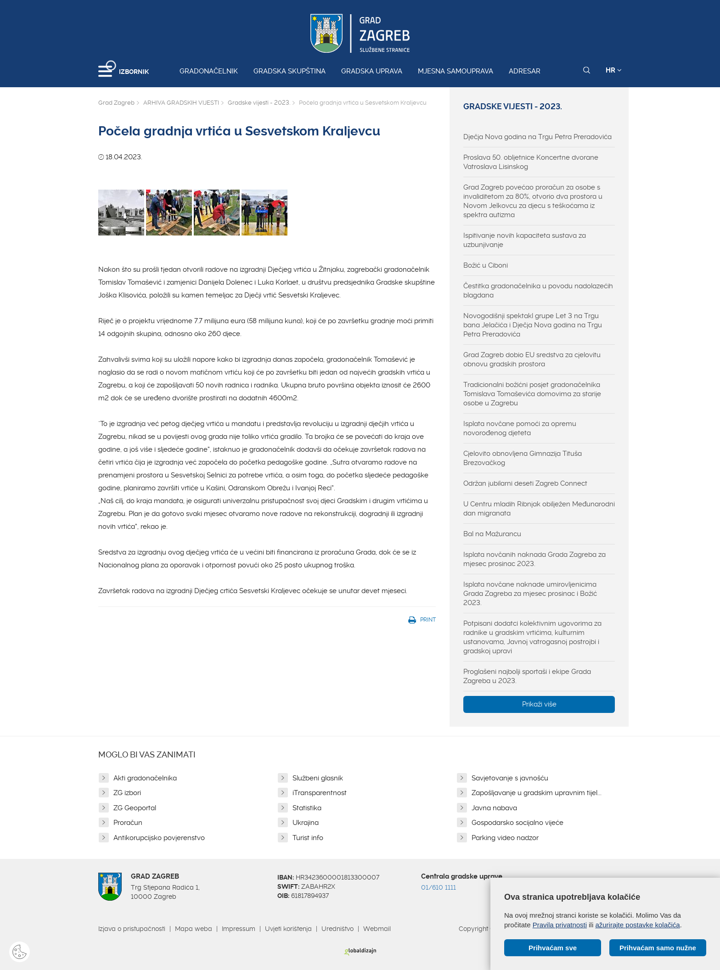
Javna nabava (494, 808)
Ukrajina (305, 823)
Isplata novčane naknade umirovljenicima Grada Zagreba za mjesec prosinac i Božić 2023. (530, 593)
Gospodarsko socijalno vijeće (517, 823)
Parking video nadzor (505, 838)
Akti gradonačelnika (145, 778)
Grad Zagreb (116, 102)
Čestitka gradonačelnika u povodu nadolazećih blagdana (538, 290)
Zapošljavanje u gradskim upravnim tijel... (537, 793)
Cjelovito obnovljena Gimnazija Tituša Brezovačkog (522, 458)
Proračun (127, 823)
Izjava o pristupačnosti (131, 928)
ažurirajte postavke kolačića (637, 925)
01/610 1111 (438, 887)
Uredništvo (337, 928)
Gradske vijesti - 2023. (259, 102)
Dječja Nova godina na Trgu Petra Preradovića (537, 137)
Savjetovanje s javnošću (510, 778)
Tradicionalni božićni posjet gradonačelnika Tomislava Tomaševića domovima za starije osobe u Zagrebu (532, 394)
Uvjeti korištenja (288, 928)
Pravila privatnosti (560, 925)
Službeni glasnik (317, 778)
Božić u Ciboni (485, 265)
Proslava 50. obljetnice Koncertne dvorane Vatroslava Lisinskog (530, 162)
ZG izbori (127, 793)
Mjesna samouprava (455, 71)
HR (614, 70)
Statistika (306, 808)
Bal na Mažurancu (492, 534)
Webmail (377, 928)
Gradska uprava (371, 71)
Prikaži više (539, 704)
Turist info (307, 838)
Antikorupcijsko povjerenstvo (159, 838)
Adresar (524, 71)
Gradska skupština (289, 71)
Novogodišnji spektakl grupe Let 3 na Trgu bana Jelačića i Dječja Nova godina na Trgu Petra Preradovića (532, 325)
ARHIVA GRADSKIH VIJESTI (181, 102)
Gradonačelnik (209, 71)
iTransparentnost (319, 793)
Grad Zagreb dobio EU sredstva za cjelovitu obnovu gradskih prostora (532, 359)
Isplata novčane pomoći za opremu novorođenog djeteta (519, 428)
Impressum (238, 928)
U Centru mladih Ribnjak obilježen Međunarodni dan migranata (539, 508)
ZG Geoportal (134, 808)
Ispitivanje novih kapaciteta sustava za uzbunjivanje (524, 240)
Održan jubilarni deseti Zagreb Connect (525, 483)
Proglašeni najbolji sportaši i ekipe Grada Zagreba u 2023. (527, 676)
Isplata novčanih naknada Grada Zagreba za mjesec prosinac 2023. (534, 559)
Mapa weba (193, 928)
